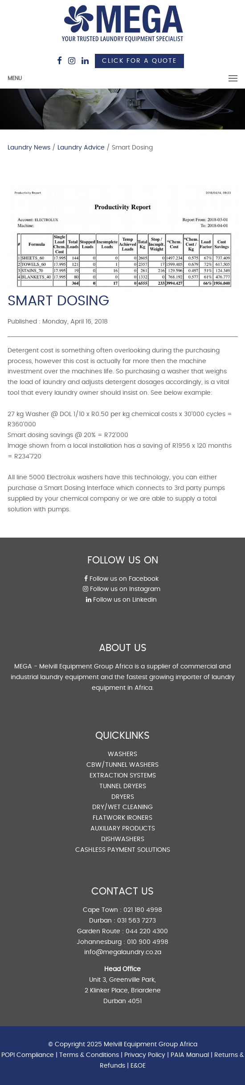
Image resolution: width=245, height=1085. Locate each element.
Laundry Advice (81, 148)
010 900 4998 (147, 942)
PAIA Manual (190, 1055)
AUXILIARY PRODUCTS (122, 829)
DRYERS (122, 797)
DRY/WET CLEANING (122, 807)
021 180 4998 (142, 910)
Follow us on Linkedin (121, 600)
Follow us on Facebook (121, 579)
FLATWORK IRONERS (122, 818)
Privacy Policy (144, 1055)
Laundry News (29, 148)
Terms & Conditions (89, 1055)
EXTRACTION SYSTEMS (123, 776)
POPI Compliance (27, 1055)
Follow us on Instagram (121, 589)
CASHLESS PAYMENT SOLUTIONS (122, 850)
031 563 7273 (136, 921)
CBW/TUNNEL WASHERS (122, 765)
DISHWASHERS (122, 839)
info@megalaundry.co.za (122, 952)
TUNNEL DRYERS (122, 786)
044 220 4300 (147, 931)
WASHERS (122, 754)
